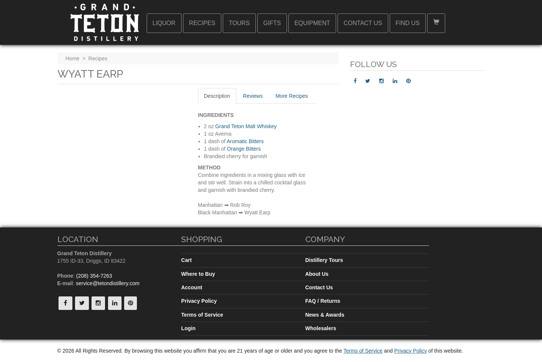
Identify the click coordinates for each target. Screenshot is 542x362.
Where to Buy (198, 274)
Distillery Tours (324, 260)
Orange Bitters (244, 149)
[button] (436, 23)
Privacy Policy (199, 301)
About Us (317, 274)
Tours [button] (239, 23)
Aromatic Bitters (245, 141)
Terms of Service (202, 315)
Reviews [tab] (253, 96)
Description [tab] (217, 96)
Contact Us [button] (363, 23)
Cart (186, 260)
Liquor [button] (164, 23)
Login (188, 328)
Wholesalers (320, 328)
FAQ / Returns (322, 301)
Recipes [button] (202, 23)
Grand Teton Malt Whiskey (246, 126)
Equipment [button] (312, 23)
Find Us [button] (408, 23)
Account (191, 287)
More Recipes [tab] (291, 96)
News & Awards (324, 315)
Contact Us (319, 287)
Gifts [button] (272, 23)
